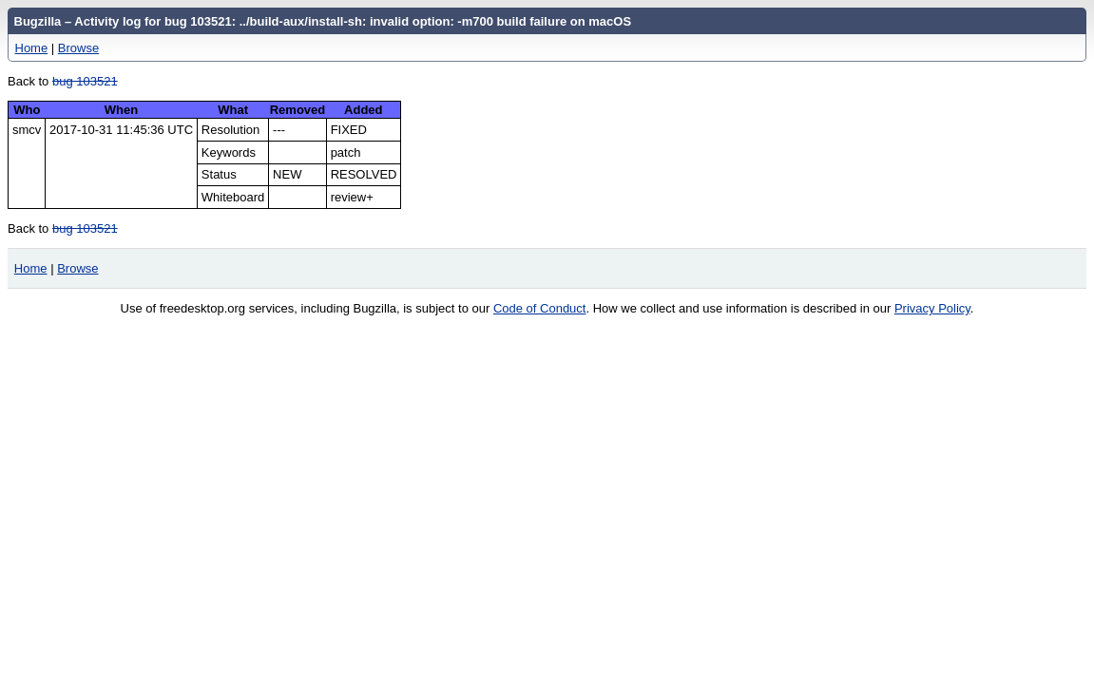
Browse (78, 48)
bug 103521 (85, 81)
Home (31, 48)
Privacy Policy (932, 308)
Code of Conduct (539, 308)
